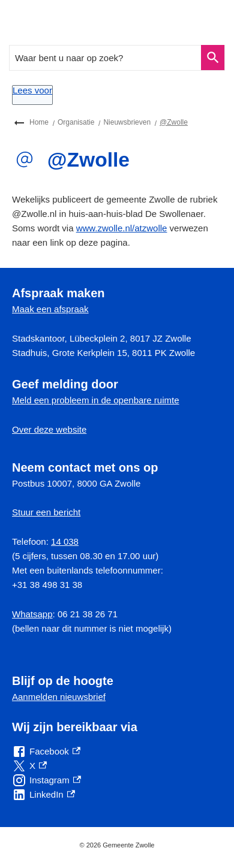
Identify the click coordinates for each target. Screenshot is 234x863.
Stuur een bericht (46, 512)
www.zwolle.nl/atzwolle (121, 228)
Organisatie (76, 122)
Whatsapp (32, 614)
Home (39, 122)
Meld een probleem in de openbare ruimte (95, 400)
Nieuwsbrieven (127, 122)
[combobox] (106, 58)
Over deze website (49, 429)
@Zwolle (174, 122)
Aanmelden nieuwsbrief (59, 697)
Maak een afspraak (50, 309)
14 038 (65, 541)
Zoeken (211, 57)
